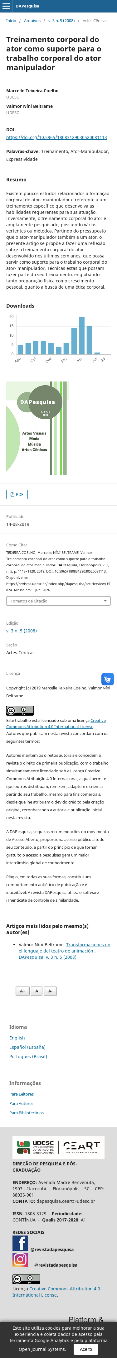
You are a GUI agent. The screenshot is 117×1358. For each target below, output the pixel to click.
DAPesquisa (27, 6)
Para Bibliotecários (26, 1113)
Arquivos (32, 20)
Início (11, 20)
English (17, 1038)
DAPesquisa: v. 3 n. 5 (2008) (47, 957)
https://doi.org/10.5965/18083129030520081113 (56, 137)
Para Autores (21, 1103)
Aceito (86, 1349)
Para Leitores (21, 1094)
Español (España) (27, 1047)
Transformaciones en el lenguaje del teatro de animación (64, 948)
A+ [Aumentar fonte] (22, 991)
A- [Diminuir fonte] (50, 991)
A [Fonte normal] (36, 991)
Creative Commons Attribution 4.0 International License (56, 1292)
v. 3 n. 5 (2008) (61, 20)
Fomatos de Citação (29, 601)
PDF (19, 494)
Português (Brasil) (28, 1056)
